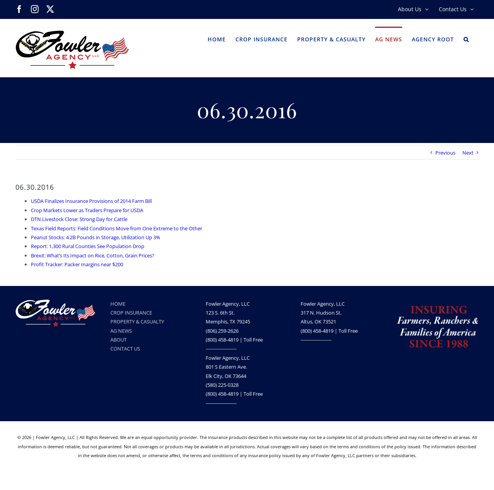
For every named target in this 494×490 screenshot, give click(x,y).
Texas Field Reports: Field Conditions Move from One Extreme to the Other (116, 228)
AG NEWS (121, 330)
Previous (445, 152)
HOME (117, 303)
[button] (466, 39)
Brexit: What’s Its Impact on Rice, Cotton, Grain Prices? (92, 255)
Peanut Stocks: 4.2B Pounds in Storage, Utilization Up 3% (95, 237)
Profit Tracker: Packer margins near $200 (77, 264)
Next (468, 152)
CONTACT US (125, 348)
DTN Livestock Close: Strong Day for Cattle (79, 219)
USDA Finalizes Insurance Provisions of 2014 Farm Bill (91, 200)
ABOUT (118, 339)
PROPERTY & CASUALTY (137, 321)
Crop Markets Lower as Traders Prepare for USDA (87, 210)
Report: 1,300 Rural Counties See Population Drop (87, 246)
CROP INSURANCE (131, 312)
